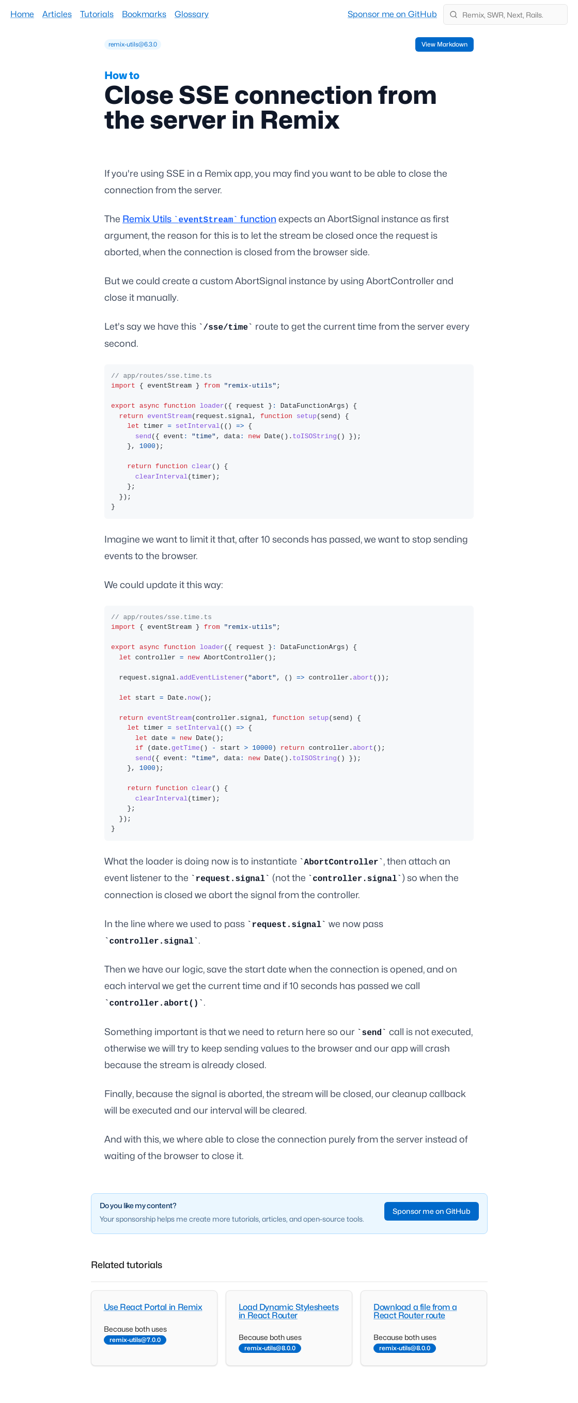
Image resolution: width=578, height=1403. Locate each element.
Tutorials (97, 14)
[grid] (132, 44)
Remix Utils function (199, 218)
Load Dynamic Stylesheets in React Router (288, 1311)
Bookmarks (144, 14)
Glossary (192, 14)
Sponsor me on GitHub (392, 14)
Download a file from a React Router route (415, 1311)
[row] (132, 44)
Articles (57, 14)
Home (22, 14)
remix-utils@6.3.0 (132, 44)
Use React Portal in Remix (153, 1307)
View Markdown (444, 44)
